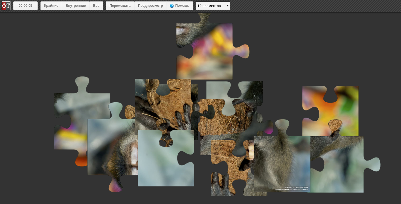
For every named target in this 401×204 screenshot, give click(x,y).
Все (96, 6)
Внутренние (76, 6)
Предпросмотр (150, 6)
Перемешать (120, 6)
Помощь (182, 6)
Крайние (51, 6)
